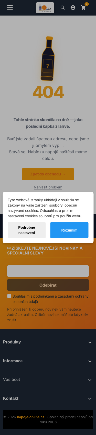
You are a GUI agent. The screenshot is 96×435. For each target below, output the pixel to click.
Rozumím (69, 230)
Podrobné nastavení (26, 230)
